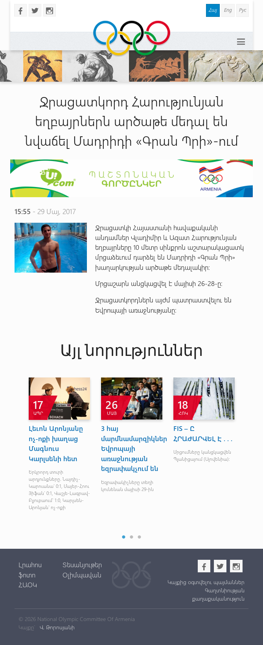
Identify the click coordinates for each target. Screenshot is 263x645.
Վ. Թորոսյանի (56, 627)
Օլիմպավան (82, 574)
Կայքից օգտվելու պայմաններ (206, 582)
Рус (242, 9)
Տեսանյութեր (82, 564)
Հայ (213, 9)
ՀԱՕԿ (27, 584)
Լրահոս (30, 564)
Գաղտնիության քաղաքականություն (218, 594)
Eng (228, 9)
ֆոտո (26, 574)
